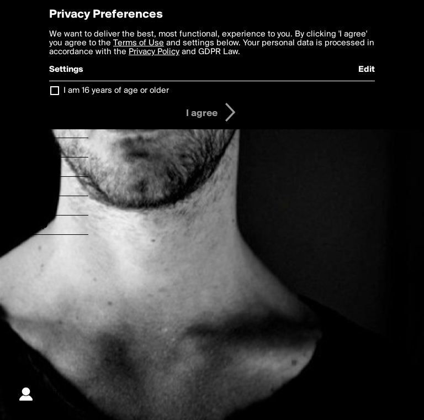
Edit (366, 69)
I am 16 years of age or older (116, 90)
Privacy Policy (154, 52)
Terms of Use (138, 43)
